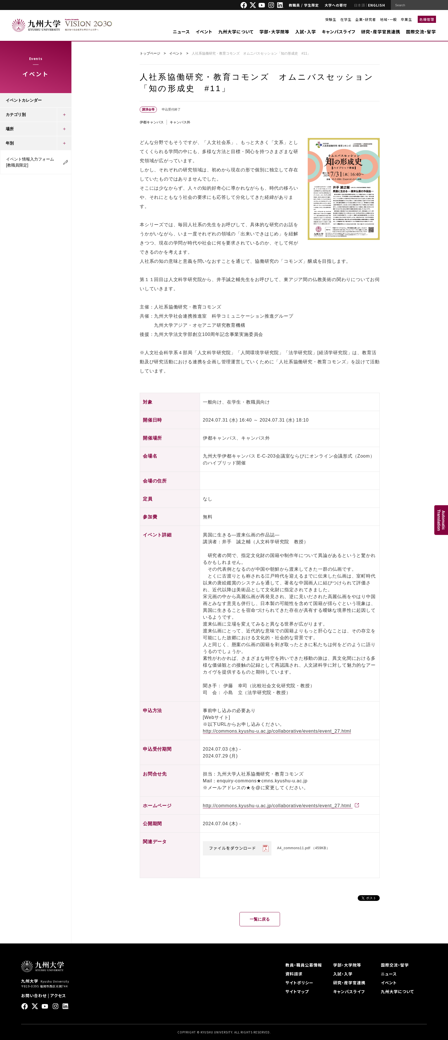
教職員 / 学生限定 (304, 5)
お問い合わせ (34, 995)
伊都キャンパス (152, 122)
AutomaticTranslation (441, 520)
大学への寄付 (336, 5)
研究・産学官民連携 (380, 32)
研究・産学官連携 (349, 982)
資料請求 (294, 974)
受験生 (330, 19)
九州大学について (236, 32)
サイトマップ (297, 991)
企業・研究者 (365, 19)
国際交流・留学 (421, 32)
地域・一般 (388, 19)
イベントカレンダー (24, 100)
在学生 (345, 19)
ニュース (181, 32)
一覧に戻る (260, 919)
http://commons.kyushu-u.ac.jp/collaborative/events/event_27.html (277, 731)
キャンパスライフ (338, 32)
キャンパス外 (180, 122)
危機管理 (426, 19)
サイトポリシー (299, 982)
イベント (204, 32)
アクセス (58, 995)
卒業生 (406, 19)
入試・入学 (305, 32)
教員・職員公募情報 (303, 965)
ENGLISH (376, 5)
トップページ (150, 53)
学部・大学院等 (274, 32)
